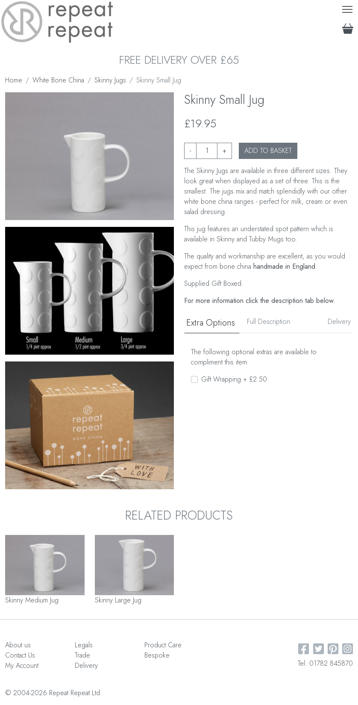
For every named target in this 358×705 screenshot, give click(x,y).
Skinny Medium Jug (32, 600)
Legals (84, 645)
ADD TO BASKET (268, 151)
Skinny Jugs (110, 80)
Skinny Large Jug (118, 600)
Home (13, 80)
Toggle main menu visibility (348, 7)
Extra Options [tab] (210, 323)
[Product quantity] (206, 151)
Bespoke (157, 655)
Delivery (86, 665)
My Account (21, 665)
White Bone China (58, 80)
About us (18, 645)
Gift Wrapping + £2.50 (234, 379)
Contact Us (20, 655)
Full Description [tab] (268, 321)
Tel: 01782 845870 (325, 663)
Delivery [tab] (339, 321)
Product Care (163, 645)
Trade (82, 655)
